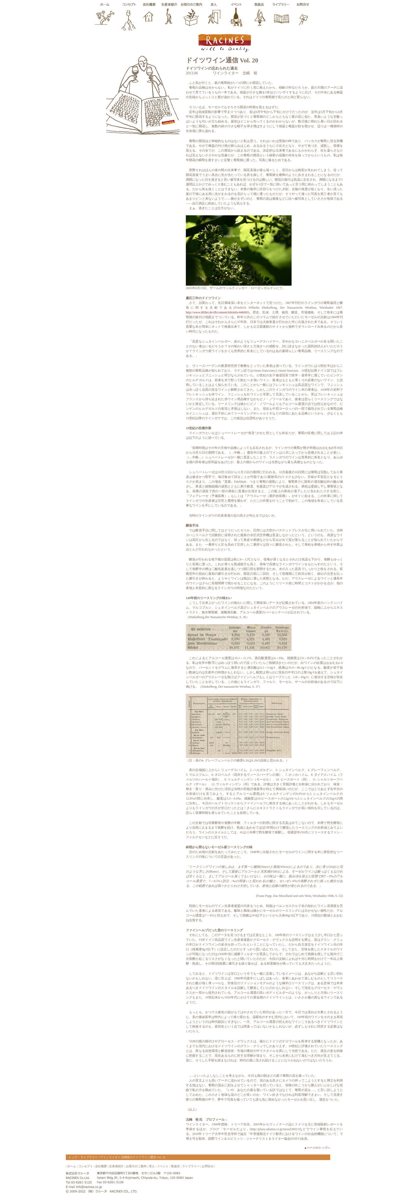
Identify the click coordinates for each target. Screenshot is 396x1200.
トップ (72, 1157)
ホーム (71, 1166)
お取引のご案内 (136, 1166)
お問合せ (208, 1166)
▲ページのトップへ (317, 1147)
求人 (152, 1166)
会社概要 (101, 1166)
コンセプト (85, 1166)
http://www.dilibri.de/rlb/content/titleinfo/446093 (217, 312)
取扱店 (175, 1166)
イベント (163, 1166)
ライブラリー (89, 1157)
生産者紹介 (116, 1166)
